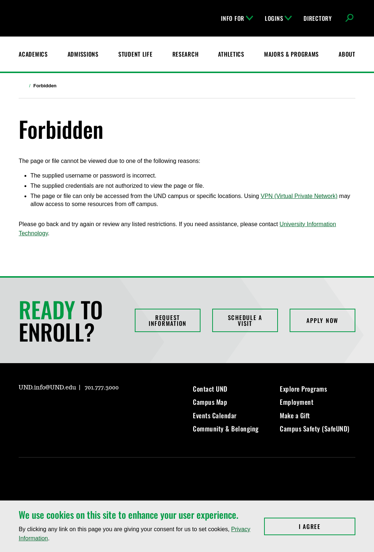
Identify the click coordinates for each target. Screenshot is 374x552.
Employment (296, 402)
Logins (278, 18)
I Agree (327, 526)
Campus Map (210, 402)
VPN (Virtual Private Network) (299, 196)
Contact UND (210, 388)
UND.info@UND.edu (47, 388)
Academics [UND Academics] (33, 54)
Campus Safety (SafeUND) (315, 428)
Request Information (168, 320)
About (347, 54)
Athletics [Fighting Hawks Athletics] (231, 54)
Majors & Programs (291, 54)
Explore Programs (303, 388)
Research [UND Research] (185, 54)
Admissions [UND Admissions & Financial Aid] (83, 54)
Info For (237, 18)
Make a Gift (295, 415)
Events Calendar (215, 415)
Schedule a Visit (245, 320)
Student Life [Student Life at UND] (135, 54)
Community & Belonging (226, 428)
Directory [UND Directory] (318, 18)
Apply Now (322, 320)
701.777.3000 (102, 388)
